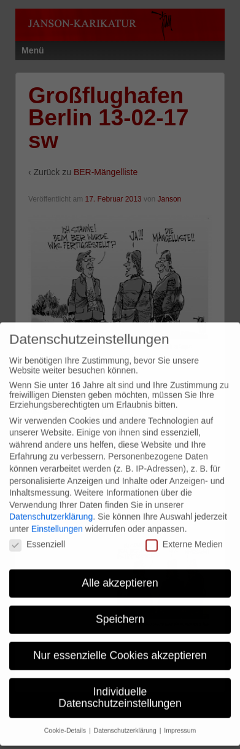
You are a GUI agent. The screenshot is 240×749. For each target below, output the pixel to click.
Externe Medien (184, 536)
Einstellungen (57, 520)
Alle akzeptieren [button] (120, 574)
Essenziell (37, 536)
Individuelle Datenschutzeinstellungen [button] (119, 688)
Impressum (180, 721)
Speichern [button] (120, 610)
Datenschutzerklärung (51, 507)
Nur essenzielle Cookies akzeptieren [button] (120, 646)
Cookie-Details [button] (66, 721)
